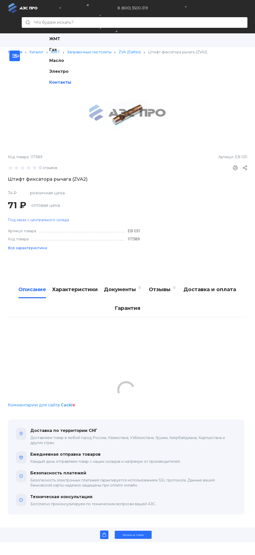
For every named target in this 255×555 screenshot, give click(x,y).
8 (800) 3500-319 (133, 8)
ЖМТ (54, 38)
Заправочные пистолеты (89, 52)
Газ (53, 49)
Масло (56, 60)
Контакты (60, 82)
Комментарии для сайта (41, 405)
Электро (58, 71)
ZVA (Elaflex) (130, 52)
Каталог (36, 52)
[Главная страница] (23, 8)
